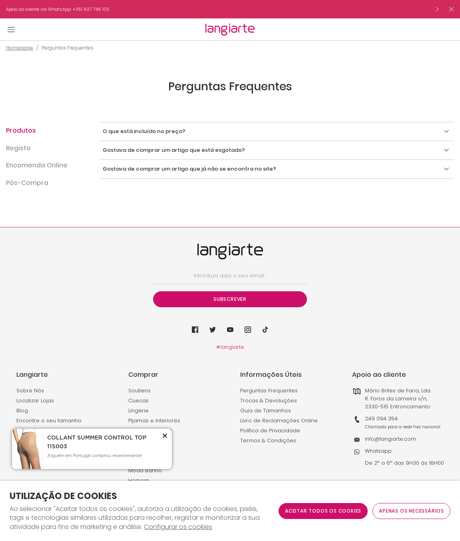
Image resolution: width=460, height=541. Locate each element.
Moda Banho (145, 470)
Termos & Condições (268, 440)
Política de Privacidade (270, 430)
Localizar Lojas (35, 400)
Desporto (140, 440)
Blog (22, 410)
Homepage (19, 48)
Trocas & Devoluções (268, 400)
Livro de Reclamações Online (279, 420)
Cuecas (138, 400)
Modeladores (146, 450)
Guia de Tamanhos (265, 410)
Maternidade (145, 460)
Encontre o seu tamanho (49, 420)
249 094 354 (381, 418)
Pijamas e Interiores (154, 420)
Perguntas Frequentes (269, 390)
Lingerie (138, 410)
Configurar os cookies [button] (178, 527)
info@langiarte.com (390, 439)
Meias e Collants (150, 430)
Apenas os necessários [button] (411, 510)
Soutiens (139, 390)
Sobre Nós (30, 390)
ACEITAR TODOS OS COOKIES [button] (323, 510)
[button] (38, 135)
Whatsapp (378, 451)
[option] (217, 9)
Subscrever (230, 299)
